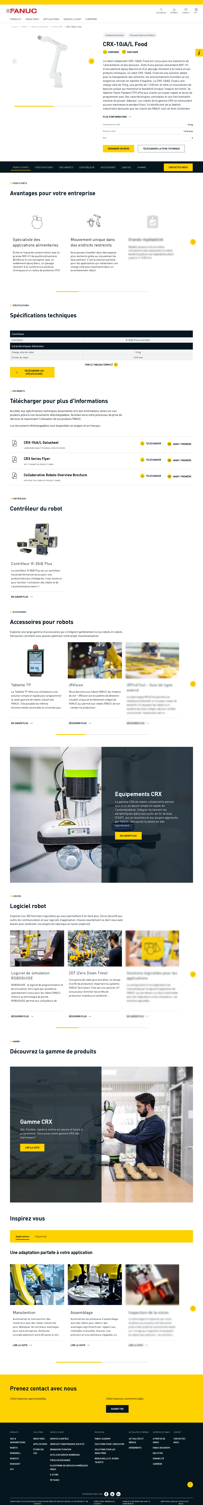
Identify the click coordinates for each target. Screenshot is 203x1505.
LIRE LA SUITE (46, 1143)
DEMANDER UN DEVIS (118, 156)
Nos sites (154, 1457)
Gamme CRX (67, 26)
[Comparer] (111, 52)
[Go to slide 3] (112, 299)
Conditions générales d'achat (104, 1500)
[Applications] (29, 1232)
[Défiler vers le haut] (183, 1482)
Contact (184, 11)
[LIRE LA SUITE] (44, 1282)
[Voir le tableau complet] (101, 372)
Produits (22, 19)
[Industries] (48, 1232)
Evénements (133, 1448)
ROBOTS (21, 1445)
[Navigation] (38, 105)
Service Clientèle (64, 1436)
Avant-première (173, 451)
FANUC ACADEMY (104, 1436)
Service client (79, 19)
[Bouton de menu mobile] (8, 11)
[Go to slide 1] (69, 299)
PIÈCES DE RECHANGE (65, 1458)
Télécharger (144, 451)
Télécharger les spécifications (36, 380)
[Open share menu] (124, 52)
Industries (39, 19)
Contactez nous (178, 1500)
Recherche (159, 11)
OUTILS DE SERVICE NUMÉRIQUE (70, 1452)
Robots (32, 26)
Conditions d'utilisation (23, 1500)
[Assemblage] (102, 1310)
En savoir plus (128, 841)
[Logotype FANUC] (34, 11)
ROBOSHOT (22, 1462)
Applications (58, 19)
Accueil (22, 26)
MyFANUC (172, 11)
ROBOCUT (21, 1456)
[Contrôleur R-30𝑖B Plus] (44, 571)
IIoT (19, 1467)
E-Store (59, 1472)
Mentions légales (160, 1500)
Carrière (98, 19)
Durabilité (154, 1462)
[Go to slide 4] (133, 299)
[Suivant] (186, 250)
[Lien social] (107, 1492)
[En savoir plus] (44, 548)
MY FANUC (59, 1478)
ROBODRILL (22, 1451)
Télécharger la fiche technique (161, 156)
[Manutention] (44, 1310)
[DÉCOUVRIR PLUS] (102, 669)
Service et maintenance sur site (72, 1442)
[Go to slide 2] (91, 299)
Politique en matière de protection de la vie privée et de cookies (66, 1500)
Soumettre (117, 1406)
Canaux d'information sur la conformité (135, 1500)
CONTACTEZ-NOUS (171, 175)
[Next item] (97, 61)
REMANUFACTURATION (65, 1447)
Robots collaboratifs (49, 26)
